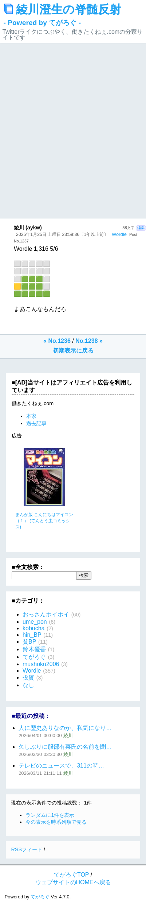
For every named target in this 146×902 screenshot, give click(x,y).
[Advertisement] (73, 142)
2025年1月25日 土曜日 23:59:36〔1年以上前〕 (62, 234)
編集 (141, 228)
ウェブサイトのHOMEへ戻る (73, 882)
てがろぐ (40, 896)
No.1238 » (89, 341)
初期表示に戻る (73, 351)
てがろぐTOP (71, 875)
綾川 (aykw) (28, 227)
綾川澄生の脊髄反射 (63, 14)
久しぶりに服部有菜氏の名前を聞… (65, 747)
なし (28, 685)
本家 (31, 416)
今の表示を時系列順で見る (56, 822)
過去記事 (36, 423)
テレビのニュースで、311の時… (61, 765)
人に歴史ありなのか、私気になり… (65, 728)
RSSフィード (26, 849)
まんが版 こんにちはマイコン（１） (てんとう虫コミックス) (44, 520)
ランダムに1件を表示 (49, 815)
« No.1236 (57, 341)
